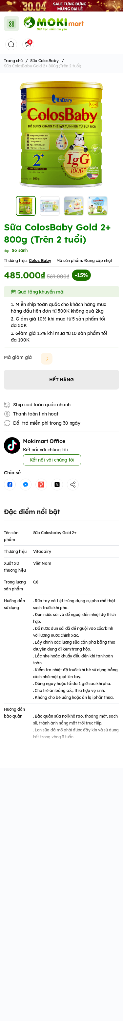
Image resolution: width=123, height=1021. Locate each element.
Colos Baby (40, 260)
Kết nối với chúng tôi (52, 460)
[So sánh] (16, 251)
